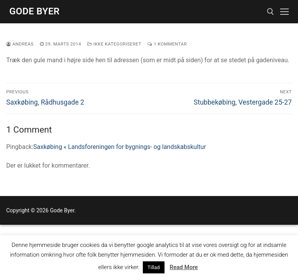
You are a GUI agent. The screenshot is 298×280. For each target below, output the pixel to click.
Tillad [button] (153, 267)
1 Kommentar (167, 44)
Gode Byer (34, 11)
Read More (184, 267)
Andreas (20, 44)
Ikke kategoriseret (114, 44)
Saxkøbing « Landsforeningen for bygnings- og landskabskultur (119, 146)
